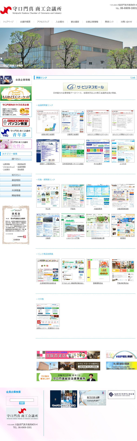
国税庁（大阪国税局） (48, 164)
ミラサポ (123, 164)
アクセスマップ (9, 167)
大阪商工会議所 (73, 134)
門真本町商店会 (123, 283)
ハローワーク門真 (72, 238)
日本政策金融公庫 (97, 238)
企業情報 (6, 164)
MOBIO (123, 238)
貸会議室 (21, 169)
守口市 (48, 209)
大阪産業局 (98, 209)
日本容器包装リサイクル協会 (72, 164)
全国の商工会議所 (47, 134)
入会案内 (6, 169)
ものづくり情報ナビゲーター (97, 134)
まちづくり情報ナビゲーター (122, 134)
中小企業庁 (98, 164)
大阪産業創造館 (123, 209)
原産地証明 (22, 164)
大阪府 (48, 238)
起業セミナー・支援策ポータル (48, 328)
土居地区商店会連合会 (48, 283)
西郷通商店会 (98, 283)
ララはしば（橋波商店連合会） (73, 283)
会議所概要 (22, 167)
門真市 (73, 209)
